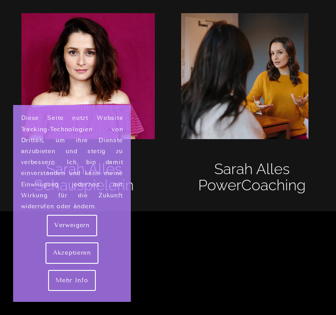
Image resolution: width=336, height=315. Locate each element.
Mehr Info (72, 280)
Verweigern (72, 225)
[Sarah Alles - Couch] (252, 76)
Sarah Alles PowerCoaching (252, 177)
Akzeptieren (72, 252)
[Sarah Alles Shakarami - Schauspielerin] (84, 76)
